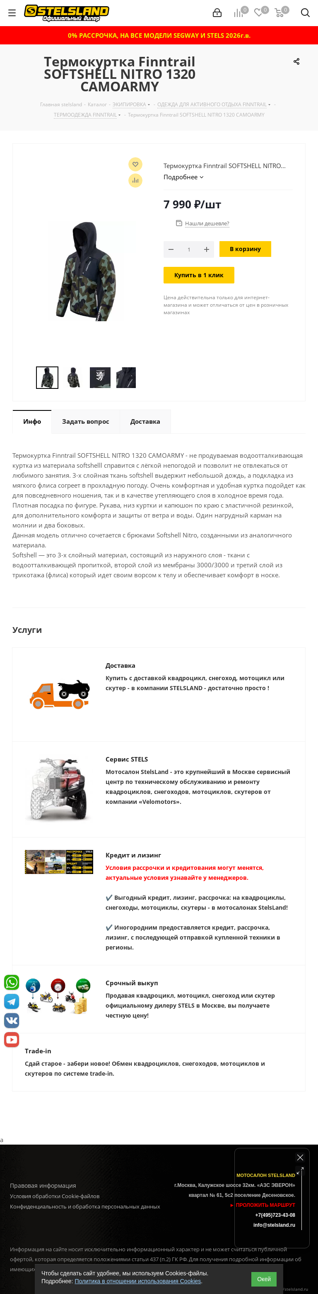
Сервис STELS (127, 759)
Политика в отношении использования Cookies (138, 1281)
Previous (26, 378)
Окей (264, 1279)
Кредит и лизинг (133, 855)
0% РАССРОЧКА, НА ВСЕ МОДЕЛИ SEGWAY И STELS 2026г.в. (159, 35)
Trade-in (38, 1051)
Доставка (120, 665)
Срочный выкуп (132, 983)
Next (145, 378)
